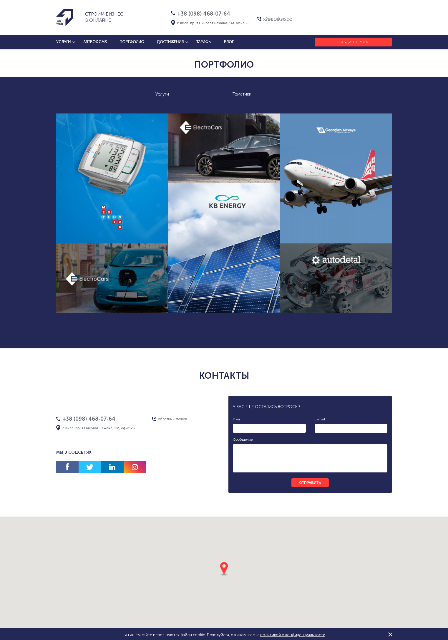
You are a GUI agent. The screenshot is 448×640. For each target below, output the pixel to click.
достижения (170, 42)
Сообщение (243, 439)
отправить (310, 483)
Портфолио (132, 42)
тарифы (203, 42)
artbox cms (95, 42)
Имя (236, 419)
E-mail (320, 419)
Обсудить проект (353, 42)
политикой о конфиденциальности (292, 635)
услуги (63, 42)
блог (229, 42)
